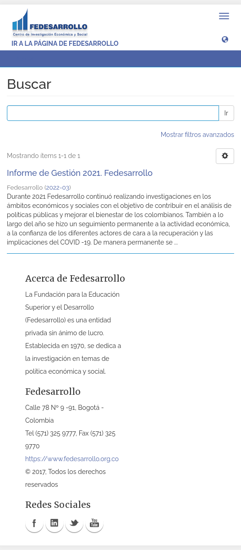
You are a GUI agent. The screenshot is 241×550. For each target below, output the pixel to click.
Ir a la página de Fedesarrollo (65, 43)
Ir (226, 113)
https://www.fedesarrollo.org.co (72, 459)
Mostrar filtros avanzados (197, 134)
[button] (225, 39)
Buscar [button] (27, 58)
